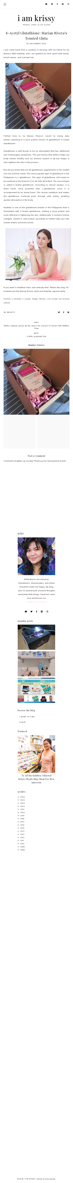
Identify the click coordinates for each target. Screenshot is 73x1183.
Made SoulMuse (46, 1179)
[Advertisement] (36, 894)
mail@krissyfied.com (36, 602)
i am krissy (36, 18)
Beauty (11, 312)
